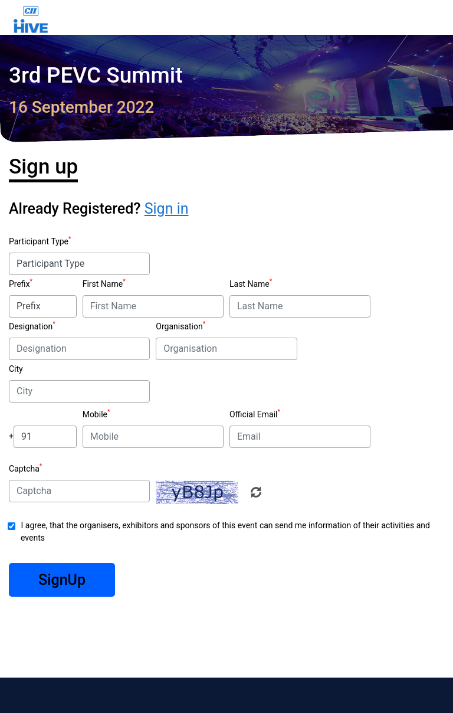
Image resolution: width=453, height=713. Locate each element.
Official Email (253, 414)
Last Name (249, 284)
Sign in (167, 208)
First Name (103, 284)
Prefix (19, 284)
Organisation (179, 326)
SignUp (62, 579)
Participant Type (38, 241)
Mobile (95, 414)
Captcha (24, 468)
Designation (30, 326)
